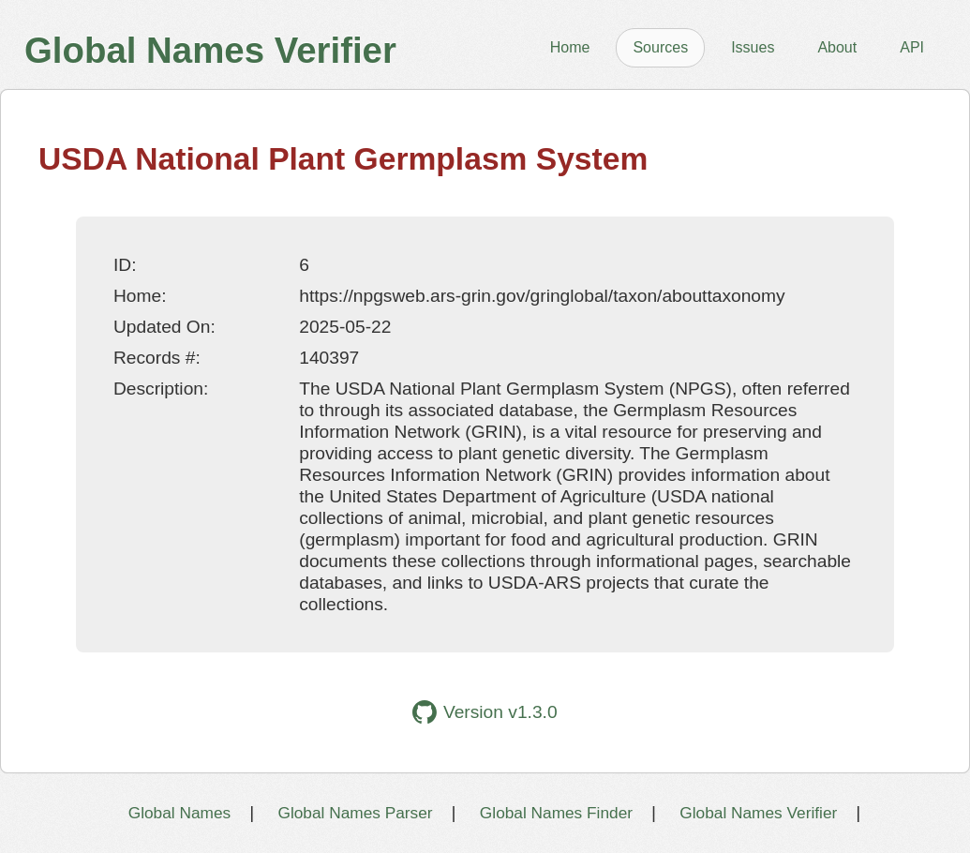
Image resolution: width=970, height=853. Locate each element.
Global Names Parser (354, 812)
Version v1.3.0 (484, 712)
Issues (752, 47)
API (912, 47)
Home (570, 47)
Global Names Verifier (758, 812)
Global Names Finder (556, 812)
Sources (660, 47)
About (837, 47)
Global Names (179, 812)
